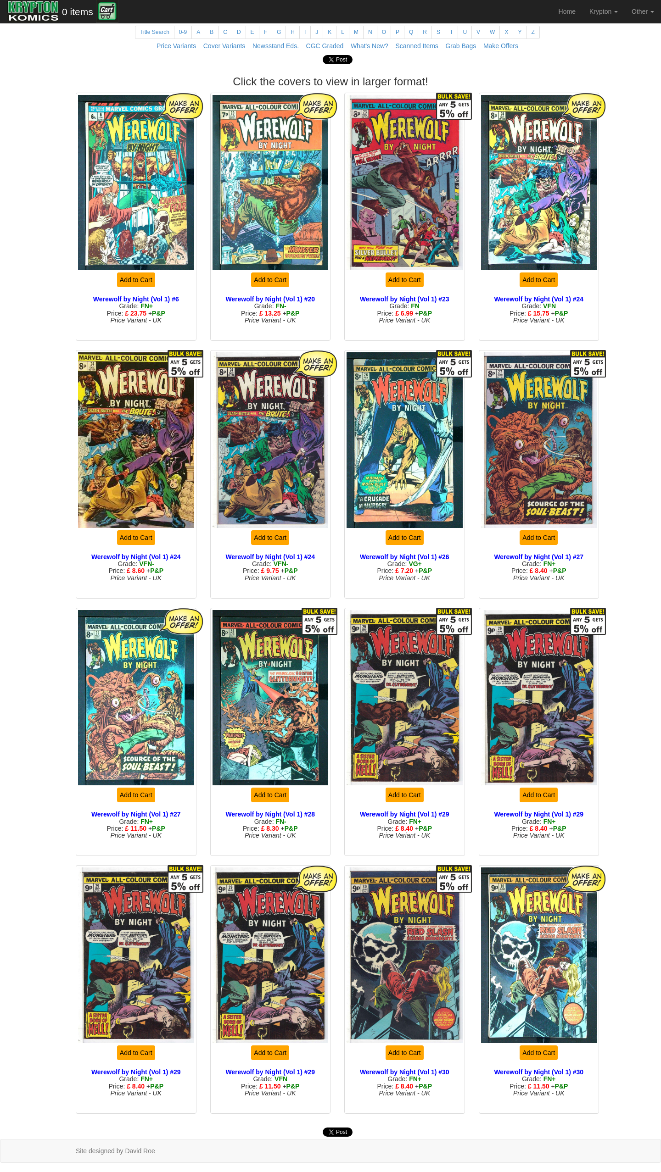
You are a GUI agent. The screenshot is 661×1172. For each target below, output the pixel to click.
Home (567, 11)
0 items (77, 11)
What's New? (369, 46)
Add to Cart (136, 279)
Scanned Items (416, 46)
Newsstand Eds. (275, 46)
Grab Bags (460, 46)
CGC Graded (325, 46)
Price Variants (176, 46)
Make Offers (500, 46)
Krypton (603, 11)
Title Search (154, 32)
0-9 (183, 32)
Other (643, 11)
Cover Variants (224, 46)
